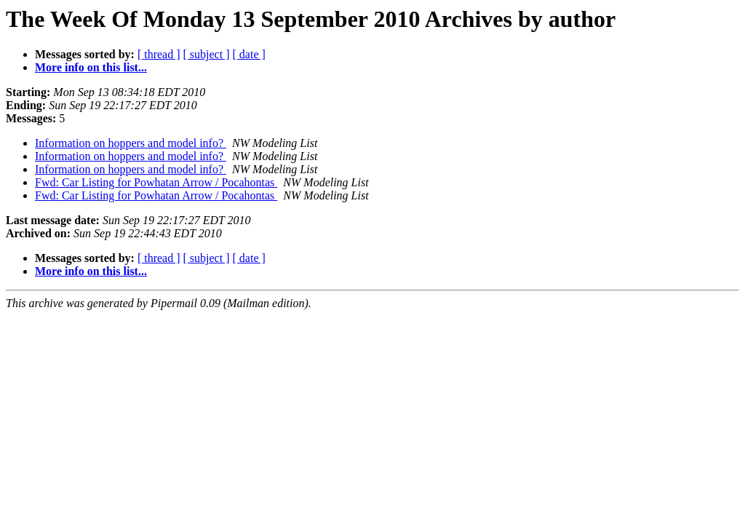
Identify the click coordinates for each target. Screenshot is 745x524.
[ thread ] (159, 54)
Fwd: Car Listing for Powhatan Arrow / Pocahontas (156, 182)
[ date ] (249, 54)
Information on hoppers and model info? (130, 143)
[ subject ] (206, 54)
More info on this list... (91, 67)
